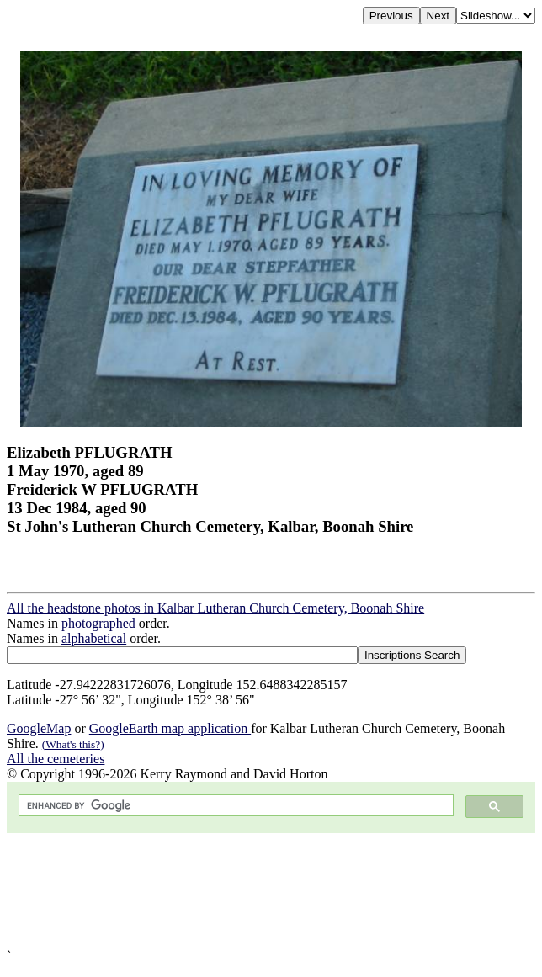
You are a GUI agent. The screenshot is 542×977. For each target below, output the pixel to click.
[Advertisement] (271, 890)
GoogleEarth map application (170, 728)
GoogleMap (39, 728)
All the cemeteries (55, 758)
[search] (234, 805)
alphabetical (93, 638)
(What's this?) (73, 744)
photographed (98, 623)
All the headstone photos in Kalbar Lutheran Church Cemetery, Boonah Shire (215, 608)
